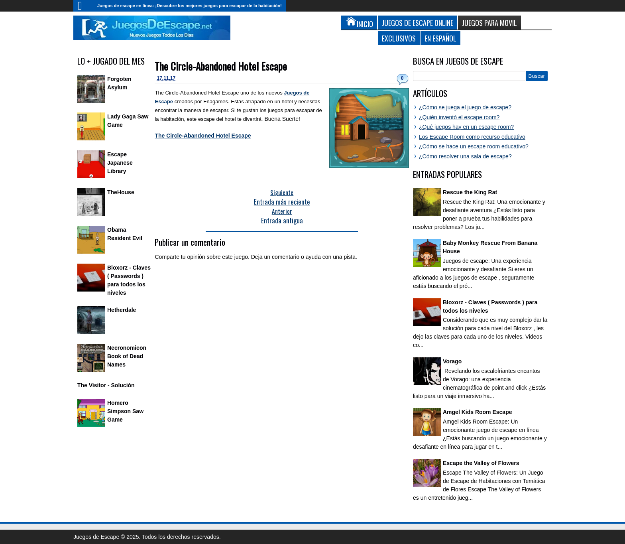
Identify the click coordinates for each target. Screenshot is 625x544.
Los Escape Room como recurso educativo (472, 137)
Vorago (452, 361)
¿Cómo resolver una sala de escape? (465, 156)
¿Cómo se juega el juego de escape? (465, 107)
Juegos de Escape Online (417, 22)
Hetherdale (121, 310)
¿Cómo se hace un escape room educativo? (474, 146)
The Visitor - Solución (106, 385)
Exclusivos (399, 38)
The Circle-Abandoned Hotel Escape (221, 66)
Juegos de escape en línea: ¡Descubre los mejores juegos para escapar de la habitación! (189, 5)
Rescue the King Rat (470, 192)
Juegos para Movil (489, 22)
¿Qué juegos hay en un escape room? (466, 127)
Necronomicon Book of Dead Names (126, 356)
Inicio (83, 6)
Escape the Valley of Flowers (481, 463)
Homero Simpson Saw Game (125, 411)
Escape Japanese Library (120, 162)
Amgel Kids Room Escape (477, 412)
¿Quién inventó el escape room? (459, 117)
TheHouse (120, 192)
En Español (440, 38)
